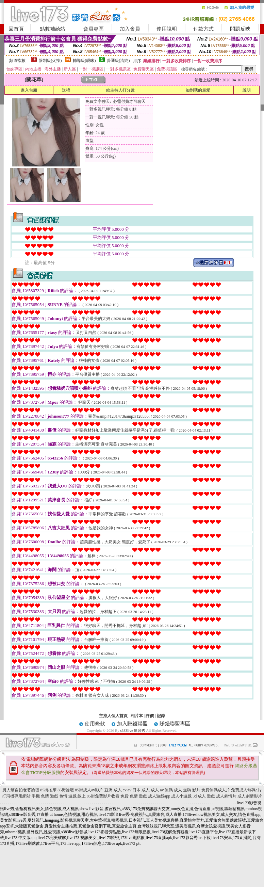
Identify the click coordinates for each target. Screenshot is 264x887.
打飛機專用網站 (16, 796)
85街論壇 (65, 790)
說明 (247, 90)
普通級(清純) (118, 60)
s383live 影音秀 (132, 730)
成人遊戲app (159, 796)
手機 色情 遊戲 (45, 796)
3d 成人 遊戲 (204, 796)
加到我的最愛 (198, 90)
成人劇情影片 (249, 796)
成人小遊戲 (181, 796)
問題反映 (240, 29)
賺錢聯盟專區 (175, 723)
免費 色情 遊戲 (133, 796)
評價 (150, 715)
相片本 (137, 715)
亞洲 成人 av (115, 790)
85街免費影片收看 (103, 796)
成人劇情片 (226, 796)
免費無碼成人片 (215, 790)
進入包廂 (29, 90)
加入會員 (130, 29)
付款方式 (203, 29)
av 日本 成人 (139, 790)
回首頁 (16, 29)
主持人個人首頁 (113, 715)
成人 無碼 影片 (187, 790)
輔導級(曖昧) (84, 60)
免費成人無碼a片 (246, 790)
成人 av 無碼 (162, 790)
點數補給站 (52, 29)
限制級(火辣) (50, 60)
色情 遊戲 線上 (72, 796)
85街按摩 (48, 790)
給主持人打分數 (120, 90)
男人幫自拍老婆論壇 (20, 790)
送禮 (66, 90)
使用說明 (166, 29)
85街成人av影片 (89, 790)
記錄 (161, 715)
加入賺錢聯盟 (132, 723)
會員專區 (93, 29)
